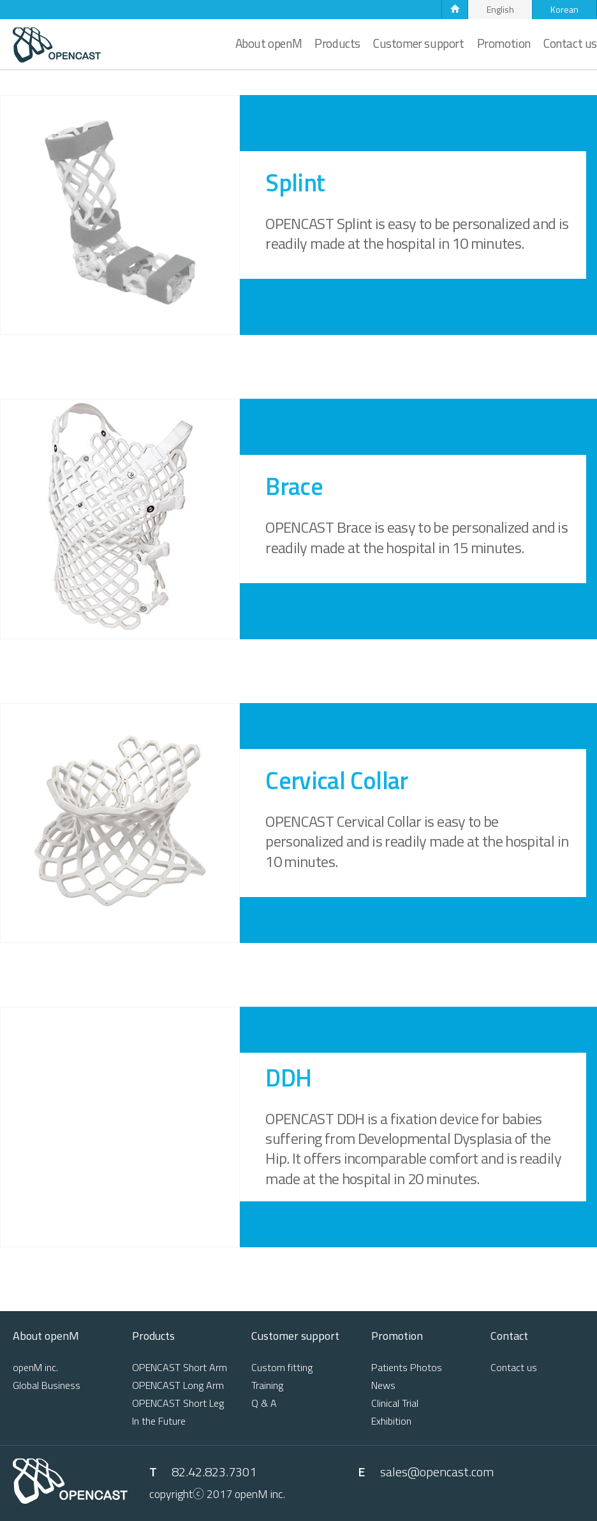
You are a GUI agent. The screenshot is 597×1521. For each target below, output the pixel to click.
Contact (509, 1337)
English (500, 9)
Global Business (46, 1385)
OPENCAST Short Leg (178, 1403)
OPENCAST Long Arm (178, 1385)
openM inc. (35, 1367)
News (383, 1385)
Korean (564, 9)
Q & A (264, 1403)
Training (267, 1385)
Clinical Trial (394, 1403)
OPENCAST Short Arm (179, 1367)
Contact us (570, 43)
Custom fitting (282, 1367)
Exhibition (391, 1421)
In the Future (159, 1421)
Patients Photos (406, 1367)
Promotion (504, 43)
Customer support (418, 43)
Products (337, 43)
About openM (268, 43)
